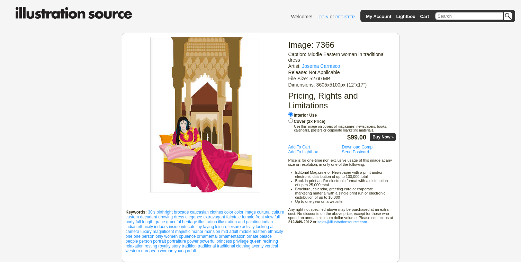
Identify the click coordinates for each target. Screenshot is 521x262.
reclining (270, 241)
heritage (189, 221)
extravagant (214, 217)
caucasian (199, 212)
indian (267, 221)
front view (264, 217)
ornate (252, 236)
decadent (148, 217)
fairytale (233, 217)
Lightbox (405, 16)
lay (199, 226)
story (176, 246)
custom (132, 217)
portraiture (176, 241)
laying (208, 226)
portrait (159, 241)
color (228, 212)
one (129, 236)
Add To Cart (299, 147)
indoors (161, 226)
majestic (182, 231)
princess (224, 241)
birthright (164, 212)
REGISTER (345, 17)
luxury (146, 231)
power (193, 241)
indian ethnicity (139, 226)
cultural (263, 212)
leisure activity (241, 226)
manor (197, 231)
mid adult (229, 231)
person (145, 241)
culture (277, 212)
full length (144, 221)
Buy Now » (383, 137)
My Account (378, 16)
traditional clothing (234, 246)
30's (151, 212)
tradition (189, 246)
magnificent (163, 231)
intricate (188, 226)
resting (151, 246)
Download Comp (357, 147)
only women (166, 236)
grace (160, 221)
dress (179, 217)
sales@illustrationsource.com (342, 222)
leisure (221, 226)
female (248, 217)
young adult (185, 251)
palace (266, 236)
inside (174, 226)
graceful (173, 221)
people (132, 241)
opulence (187, 236)
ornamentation (232, 236)
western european (142, 251)
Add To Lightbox (303, 152)
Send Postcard (355, 152)
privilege (241, 241)
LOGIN (322, 17)
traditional (207, 246)
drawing (165, 217)
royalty (164, 246)
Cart (424, 16)
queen (255, 241)
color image (245, 212)
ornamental (207, 236)
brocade (181, 212)
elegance (193, 217)
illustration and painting (239, 221)
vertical (271, 246)
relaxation (135, 246)
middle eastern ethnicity (261, 231)
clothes (216, 212)
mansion (212, 231)
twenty (258, 246)
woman (166, 251)
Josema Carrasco (321, 66)
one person (144, 236)
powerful (207, 241)
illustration (207, 221)
